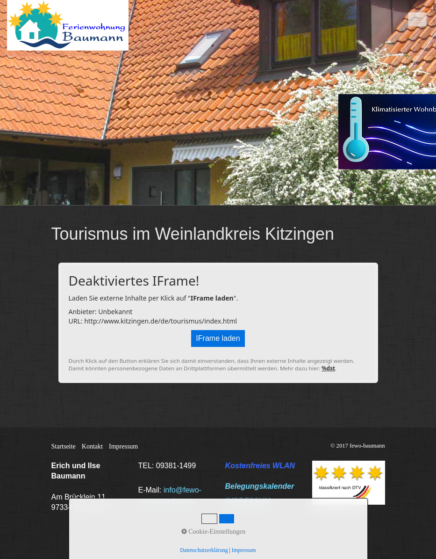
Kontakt (92, 446)
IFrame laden (218, 338)
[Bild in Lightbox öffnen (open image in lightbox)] (348, 483)
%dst (328, 368)
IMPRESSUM (248, 501)
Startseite (63, 446)
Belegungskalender (259, 486)
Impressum (123, 446)
